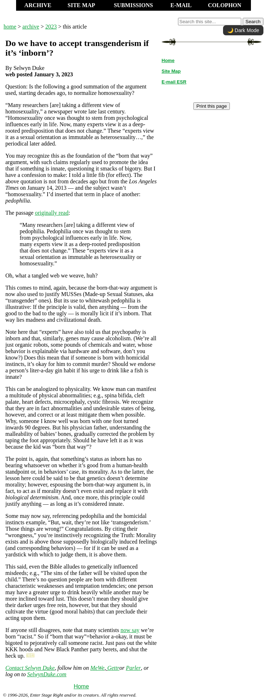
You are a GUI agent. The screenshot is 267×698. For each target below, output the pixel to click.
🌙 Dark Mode (243, 30)
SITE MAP (81, 5)
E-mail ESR (174, 82)
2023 (51, 27)
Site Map (171, 71)
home (10, 27)
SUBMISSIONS (133, 5)
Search (253, 21)
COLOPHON (224, 5)
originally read (52, 213)
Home (81, 686)
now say (129, 630)
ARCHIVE (37, 5)
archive (31, 27)
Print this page (211, 106)
